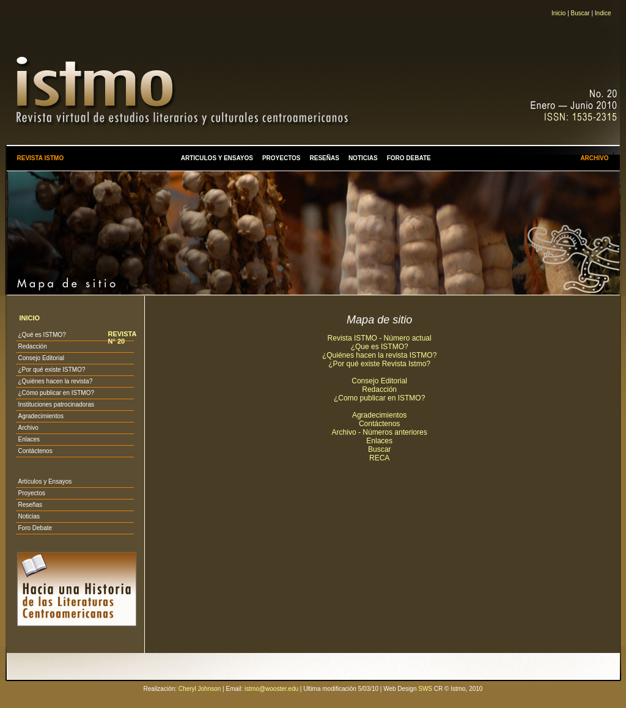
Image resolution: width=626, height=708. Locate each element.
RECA (379, 458)
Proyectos (31, 493)
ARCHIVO (594, 158)
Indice (603, 13)
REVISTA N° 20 (122, 337)
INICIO (29, 318)
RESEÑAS (324, 158)
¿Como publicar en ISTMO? (379, 398)
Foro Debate (35, 528)
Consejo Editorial (41, 358)
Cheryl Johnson (200, 688)
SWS (425, 688)
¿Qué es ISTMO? (41, 334)
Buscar (580, 13)
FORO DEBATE (409, 158)
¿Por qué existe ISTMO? (51, 369)
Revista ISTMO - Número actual (380, 338)
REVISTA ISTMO (40, 158)
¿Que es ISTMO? (379, 346)
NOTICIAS (363, 158)
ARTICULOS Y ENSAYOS (217, 158)
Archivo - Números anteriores (379, 432)
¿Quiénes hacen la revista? (55, 381)
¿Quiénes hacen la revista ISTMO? (379, 355)
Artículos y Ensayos (45, 481)
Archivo (28, 427)
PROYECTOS (281, 158)
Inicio (558, 13)
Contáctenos (35, 451)
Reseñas (30, 504)
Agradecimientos (40, 416)
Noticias (29, 516)
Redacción (32, 346)
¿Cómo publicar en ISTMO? (56, 392)
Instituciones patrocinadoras (56, 404)
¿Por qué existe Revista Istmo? (379, 364)
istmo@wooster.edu (271, 688)
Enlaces (29, 439)
